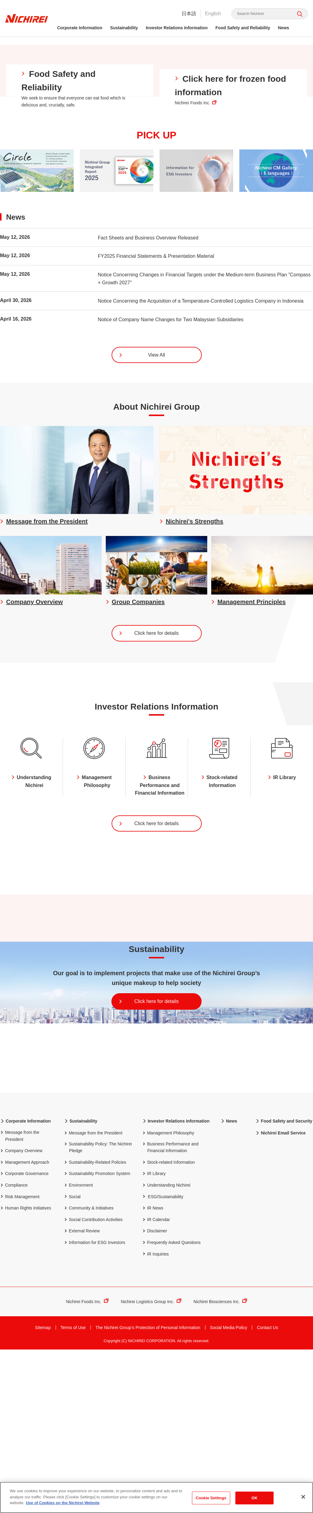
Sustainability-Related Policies (95, 1328)
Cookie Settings (211, 1498)
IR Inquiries (155, 1420)
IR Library (154, 1339)
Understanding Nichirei (166, 1351)
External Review (82, 1397)
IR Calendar (156, 1385)
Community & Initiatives (89, 1374)
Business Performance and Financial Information (170, 1313)
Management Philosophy (168, 1299)
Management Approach (24, 1328)
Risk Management (19, 1362)
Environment (78, 1351)
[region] (156, 1497)
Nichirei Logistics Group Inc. (151, 1468)
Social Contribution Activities (93, 1385)
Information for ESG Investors (94, 1408)
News (284, 27)
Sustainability (125, 27)
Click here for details (148, 786)
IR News (152, 1374)
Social (72, 1362)
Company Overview (21, 1317)
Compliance (14, 1351)
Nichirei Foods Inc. (87, 1468)
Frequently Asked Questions (171, 1408)
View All (141, 506)
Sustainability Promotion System (97, 1339)
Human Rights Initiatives (25, 1374)
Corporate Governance (24, 1339)
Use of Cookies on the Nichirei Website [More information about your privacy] (63, 1502)
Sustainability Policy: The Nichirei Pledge (98, 1313)
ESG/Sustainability (165, 1362)
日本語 (188, 13)
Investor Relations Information (177, 27)
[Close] (303, 1497)
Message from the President (19, 1302)
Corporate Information (80, 27)
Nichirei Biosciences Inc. (220, 1468)
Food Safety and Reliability (243, 27)
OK (255, 1498)
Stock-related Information (168, 1328)
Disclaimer (154, 1397)
